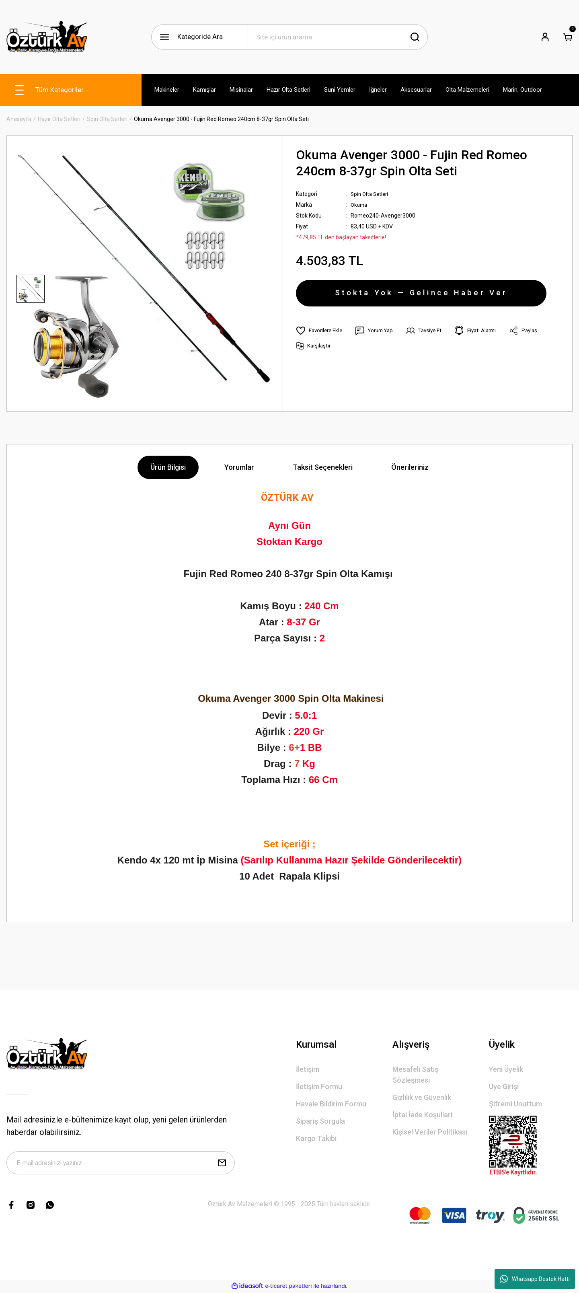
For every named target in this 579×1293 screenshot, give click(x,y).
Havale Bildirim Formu (331, 1104)
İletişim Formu (319, 1086)
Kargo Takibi (316, 1138)
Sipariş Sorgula (320, 1121)
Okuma (360, 204)
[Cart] (568, 37)
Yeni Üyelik (506, 1069)
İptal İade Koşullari (422, 1114)
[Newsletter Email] (120, 1164)
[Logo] (46, 37)
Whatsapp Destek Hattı (535, 1278)
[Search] (338, 37)
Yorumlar (239, 467)
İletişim (307, 1069)
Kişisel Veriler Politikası (429, 1132)
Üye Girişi (504, 1086)
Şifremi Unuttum (515, 1104)
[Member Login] (545, 37)
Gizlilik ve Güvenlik (421, 1097)
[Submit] (222, 1164)
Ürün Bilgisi (168, 467)
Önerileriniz (410, 467)
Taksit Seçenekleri (323, 467)
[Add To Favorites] (320, 334)
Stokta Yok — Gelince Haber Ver (421, 295)
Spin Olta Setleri (371, 194)
